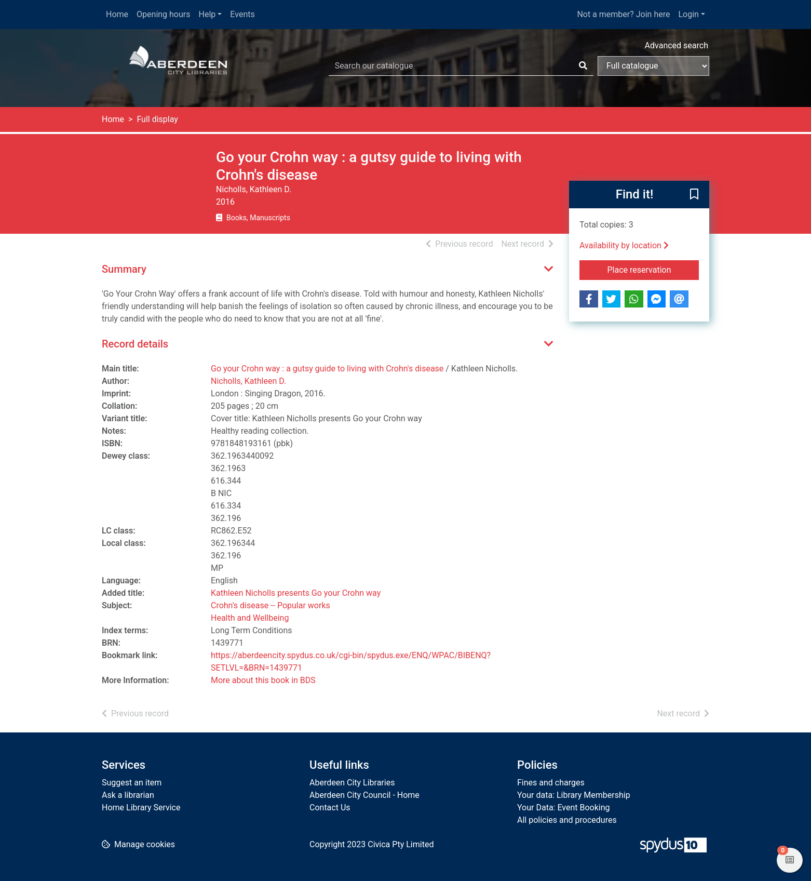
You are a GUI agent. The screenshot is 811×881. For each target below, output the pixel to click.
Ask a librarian (128, 795)
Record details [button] (135, 344)
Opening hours (163, 14)
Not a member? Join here (623, 14)
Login (688, 14)
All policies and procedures (567, 820)
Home (117, 14)
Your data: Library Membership (573, 795)
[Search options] (653, 66)
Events (242, 14)
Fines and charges (551, 782)
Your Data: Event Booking (563, 807)
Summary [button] (124, 269)
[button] (694, 195)
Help (207, 14)
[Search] (583, 66)
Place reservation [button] (653, 269)
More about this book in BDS (263, 680)
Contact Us (329, 807)
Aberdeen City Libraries (352, 782)
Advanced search (676, 45)
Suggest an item (131, 782)
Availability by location (624, 245)
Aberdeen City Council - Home (364, 795)
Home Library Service (141, 807)
